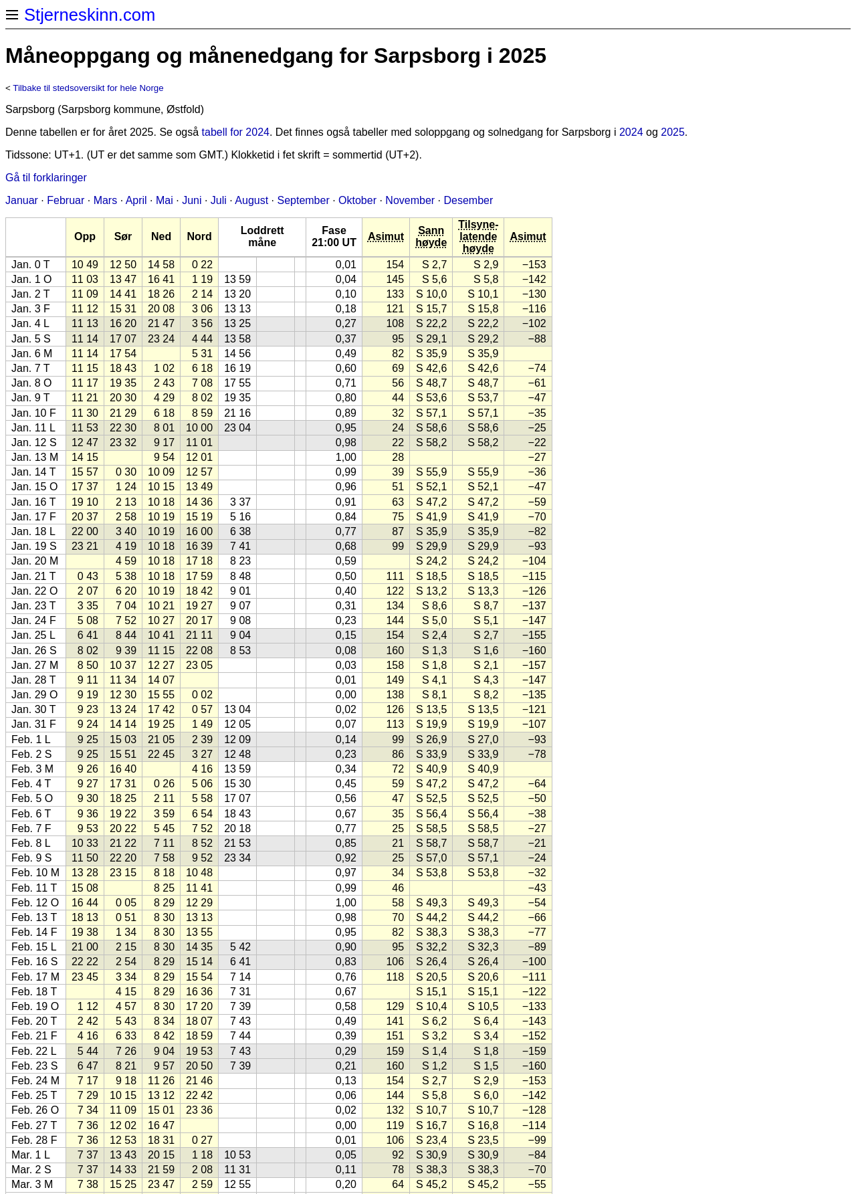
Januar (21, 200)
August (251, 200)
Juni (191, 200)
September (303, 200)
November (410, 200)
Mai (164, 200)
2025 (673, 132)
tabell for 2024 (236, 132)
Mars (106, 200)
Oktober (357, 200)
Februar (65, 200)
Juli (219, 200)
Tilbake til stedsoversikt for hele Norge (88, 88)
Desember (469, 200)
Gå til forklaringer (46, 177)
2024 (631, 132)
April (136, 200)
